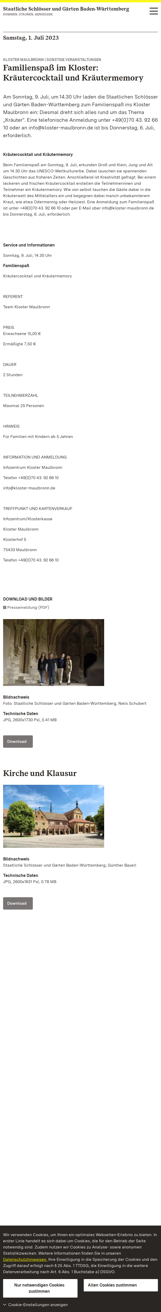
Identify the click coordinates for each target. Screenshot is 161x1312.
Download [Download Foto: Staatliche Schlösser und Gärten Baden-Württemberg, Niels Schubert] (17, 741)
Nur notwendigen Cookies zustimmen (39, 1288)
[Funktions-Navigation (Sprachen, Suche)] (154, 11)
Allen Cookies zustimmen (112, 1285)
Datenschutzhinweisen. (25, 1259)
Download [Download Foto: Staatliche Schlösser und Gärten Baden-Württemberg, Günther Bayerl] (17, 903)
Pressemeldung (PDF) (28, 607)
